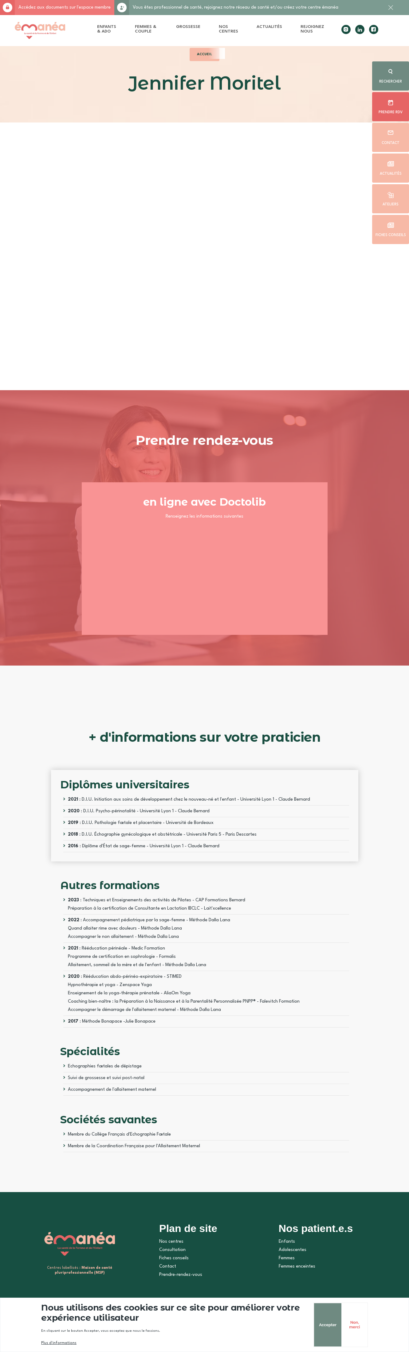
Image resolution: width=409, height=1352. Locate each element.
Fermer (390, 11)
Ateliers (391, 204)
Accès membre (7, 7)
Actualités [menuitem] (269, 27)
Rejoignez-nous (121, 7)
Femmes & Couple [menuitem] (145, 29)
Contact (390, 143)
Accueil (204, 54)
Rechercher (390, 82)
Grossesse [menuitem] (188, 27)
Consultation (172, 1250)
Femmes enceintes (297, 1266)
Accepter (327, 1325)
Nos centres (171, 1241)
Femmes (287, 1258)
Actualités (391, 174)
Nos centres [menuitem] (228, 29)
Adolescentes (292, 1250)
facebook (373, 29)
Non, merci (354, 1324)
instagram (346, 29)
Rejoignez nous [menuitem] (312, 29)
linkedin (359, 29)
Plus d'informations (59, 1343)
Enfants (287, 1241)
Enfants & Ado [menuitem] (106, 29)
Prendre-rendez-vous (180, 1274)
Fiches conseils (391, 235)
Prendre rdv (391, 112)
